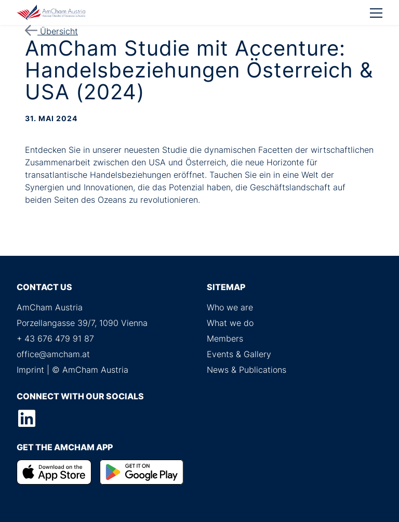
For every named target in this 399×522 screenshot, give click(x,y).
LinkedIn (26, 418)
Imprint (30, 369)
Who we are (230, 307)
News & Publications (246, 369)
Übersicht (51, 31)
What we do (230, 323)
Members (225, 338)
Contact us (44, 287)
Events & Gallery (239, 354)
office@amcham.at (53, 354)
